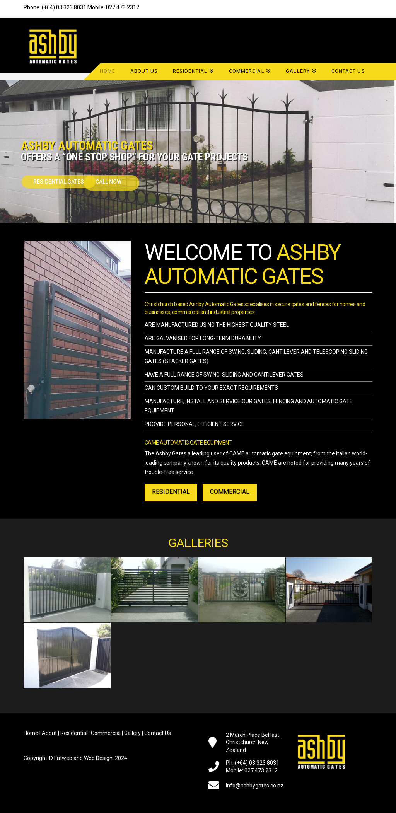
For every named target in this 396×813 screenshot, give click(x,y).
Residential (73, 733)
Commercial (106, 733)
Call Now (109, 182)
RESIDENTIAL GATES (58, 182)
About (49, 733)
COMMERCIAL (229, 491)
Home (31, 733)
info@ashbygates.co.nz (254, 785)
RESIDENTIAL (171, 491)
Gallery (132, 733)
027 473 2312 (122, 7)
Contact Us (157, 733)
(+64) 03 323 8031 (64, 7)
